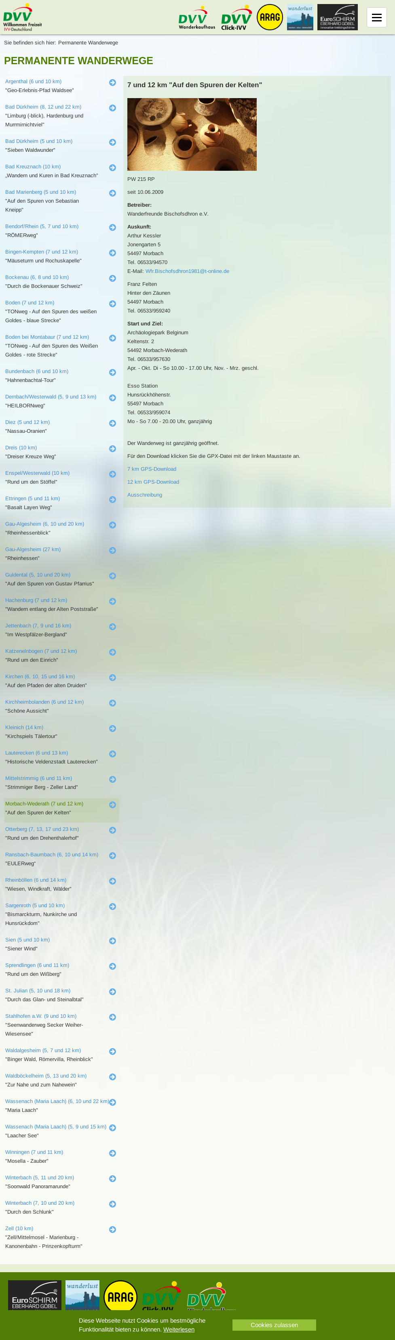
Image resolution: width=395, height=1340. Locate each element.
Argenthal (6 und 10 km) (33, 81)
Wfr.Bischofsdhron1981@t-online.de (187, 271)
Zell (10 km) (19, 1228)
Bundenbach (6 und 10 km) (36, 371)
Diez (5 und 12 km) (27, 422)
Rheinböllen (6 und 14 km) (35, 880)
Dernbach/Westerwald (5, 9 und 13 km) (50, 397)
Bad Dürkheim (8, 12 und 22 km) (43, 107)
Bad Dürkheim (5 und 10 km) (38, 141)
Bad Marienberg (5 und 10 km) (40, 192)
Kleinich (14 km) (24, 727)
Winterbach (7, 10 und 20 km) (39, 1203)
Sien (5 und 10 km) (27, 940)
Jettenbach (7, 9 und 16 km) (38, 626)
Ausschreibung (144, 495)
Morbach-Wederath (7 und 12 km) (44, 804)
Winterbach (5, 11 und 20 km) (39, 1177)
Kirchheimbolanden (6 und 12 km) (44, 702)
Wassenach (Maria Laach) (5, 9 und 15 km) (55, 1127)
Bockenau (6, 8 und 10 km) (37, 277)
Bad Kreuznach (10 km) (33, 167)
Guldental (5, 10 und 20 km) (37, 575)
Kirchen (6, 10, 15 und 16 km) (40, 676)
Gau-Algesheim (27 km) (33, 549)
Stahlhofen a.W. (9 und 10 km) (40, 1016)
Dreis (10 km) (21, 448)
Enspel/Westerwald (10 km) (37, 473)
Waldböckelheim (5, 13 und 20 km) (46, 1076)
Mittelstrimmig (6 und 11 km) (38, 778)
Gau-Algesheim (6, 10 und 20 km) (44, 524)
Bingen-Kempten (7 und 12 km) (41, 252)
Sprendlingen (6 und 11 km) (37, 965)
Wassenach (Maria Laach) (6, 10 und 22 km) (57, 1101)
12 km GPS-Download (153, 482)
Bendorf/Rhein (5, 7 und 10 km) (41, 226)
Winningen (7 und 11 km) (34, 1152)
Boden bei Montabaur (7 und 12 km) (47, 337)
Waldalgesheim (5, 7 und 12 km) (43, 1050)
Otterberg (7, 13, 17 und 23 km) (42, 829)
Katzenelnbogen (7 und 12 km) (41, 651)
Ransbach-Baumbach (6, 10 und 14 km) (51, 854)
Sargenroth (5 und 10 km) (35, 905)
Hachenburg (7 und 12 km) (36, 600)
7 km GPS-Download (151, 469)
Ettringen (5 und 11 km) (32, 498)
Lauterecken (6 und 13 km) (36, 753)
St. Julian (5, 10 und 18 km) (37, 991)
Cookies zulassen (274, 1324)
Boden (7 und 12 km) (29, 303)
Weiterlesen (178, 1329)
